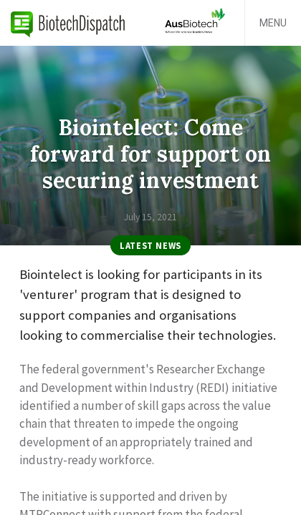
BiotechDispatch (68, 23)
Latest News (150, 245)
